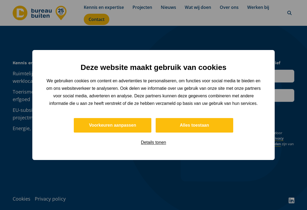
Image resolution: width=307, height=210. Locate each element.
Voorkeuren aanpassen (112, 125)
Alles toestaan (194, 125)
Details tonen (153, 142)
